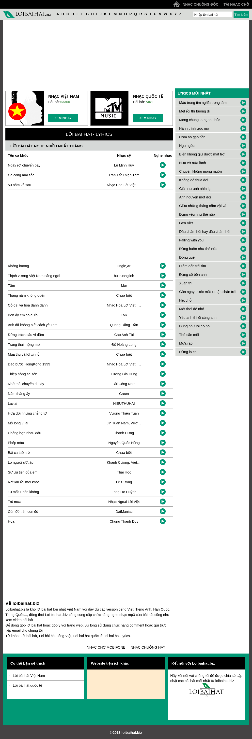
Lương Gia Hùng (124, 374)
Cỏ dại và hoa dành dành (27, 305)
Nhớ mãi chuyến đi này (26, 384)
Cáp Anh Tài (124, 335)
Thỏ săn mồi (189, 335)
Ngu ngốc (186, 146)
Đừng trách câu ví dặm (26, 335)
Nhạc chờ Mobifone (106, 647)
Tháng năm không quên (26, 295)
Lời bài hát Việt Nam (29, 676)
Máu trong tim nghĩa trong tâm (203, 103)
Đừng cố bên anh (193, 275)
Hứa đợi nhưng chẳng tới (27, 413)
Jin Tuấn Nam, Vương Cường (130, 423)
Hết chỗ (185, 300)
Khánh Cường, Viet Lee (125, 462)
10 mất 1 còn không (23, 492)
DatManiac (123, 512)
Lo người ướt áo (20, 462)
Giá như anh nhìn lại (195, 189)
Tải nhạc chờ (236, 4)
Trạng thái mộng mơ (24, 345)
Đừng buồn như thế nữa (198, 249)
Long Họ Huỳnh (124, 492)
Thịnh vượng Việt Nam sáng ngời (34, 276)
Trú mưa (14, 502)
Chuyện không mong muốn (200, 171)
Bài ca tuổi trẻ (19, 453)
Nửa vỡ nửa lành (192, 163)
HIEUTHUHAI (124, 403)
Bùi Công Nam (124, 384)
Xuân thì (185, 283)
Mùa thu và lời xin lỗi (24, 354)
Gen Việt (186, 223)
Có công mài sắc (21, 175)
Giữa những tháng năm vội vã (202, 206)
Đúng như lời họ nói (194, 326)
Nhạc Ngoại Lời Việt (124, 502)
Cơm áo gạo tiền (192, 137)
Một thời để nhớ (191, 309)
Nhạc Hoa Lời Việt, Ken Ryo (129, 364)
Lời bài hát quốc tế (88, 636)
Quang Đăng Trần (124, 325)
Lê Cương (124, 482)
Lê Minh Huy (124, 165)
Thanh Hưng (124, 433)
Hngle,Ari (124, 266)
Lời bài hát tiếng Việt (55, 636)
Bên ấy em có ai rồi (23, 315)
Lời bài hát (29, 636)
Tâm (11, 286)
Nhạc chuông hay (148, 647)
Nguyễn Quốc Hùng (124, 443)
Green (124, 394)
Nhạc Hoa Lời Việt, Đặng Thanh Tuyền (137, 185)
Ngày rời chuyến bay (24, 165)
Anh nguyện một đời (195, 197)
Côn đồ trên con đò (23, 512)
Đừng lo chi (188, 352)
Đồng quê (187, 257)
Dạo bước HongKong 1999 (29, 364)
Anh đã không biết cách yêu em (33, 325)
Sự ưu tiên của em (22, 472)
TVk (124, 315)
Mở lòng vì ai (18, 423)
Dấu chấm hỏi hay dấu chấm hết (204, 232)
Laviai (12, 403)
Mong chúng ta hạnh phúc (199, 120)
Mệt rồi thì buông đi (194, 111)
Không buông (18, 266)
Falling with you (191, 240)
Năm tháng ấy (19, 394)
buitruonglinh (124, 276)
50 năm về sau (19, 185)
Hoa (11, 521)
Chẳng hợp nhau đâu (24, 433)
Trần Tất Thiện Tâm (124, 175)
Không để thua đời (193, 180)
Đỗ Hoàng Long (123, 345)
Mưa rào (185, 343)
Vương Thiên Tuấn (124, 413)
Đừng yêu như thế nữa (197, 214)
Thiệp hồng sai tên (22, 374)
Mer (124, 286)
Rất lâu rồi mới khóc (24, 482)
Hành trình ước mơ (194, 128)
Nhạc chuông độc (200, 4)
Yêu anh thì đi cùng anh (198, 318)
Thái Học (124, 472)
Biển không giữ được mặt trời (202, 154)
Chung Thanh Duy (124, 521)
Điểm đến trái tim (192, 266)
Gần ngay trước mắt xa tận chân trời (207, 292)
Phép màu (16, 443)
